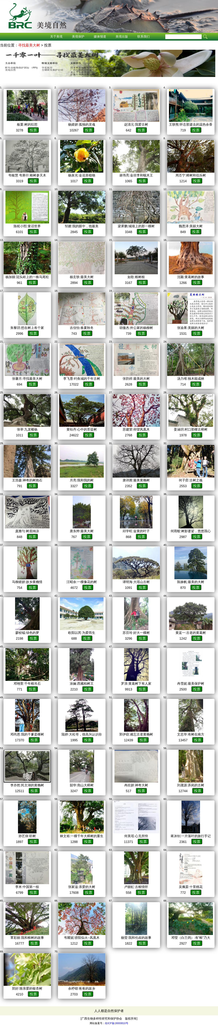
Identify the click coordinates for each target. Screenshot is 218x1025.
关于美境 (56, 36)
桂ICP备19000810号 (116, 1023)
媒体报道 (100, 36)
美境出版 (122, 36)
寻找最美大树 (29, 45)
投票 (33, 130)
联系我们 (143, 36)
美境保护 (78, 36)
